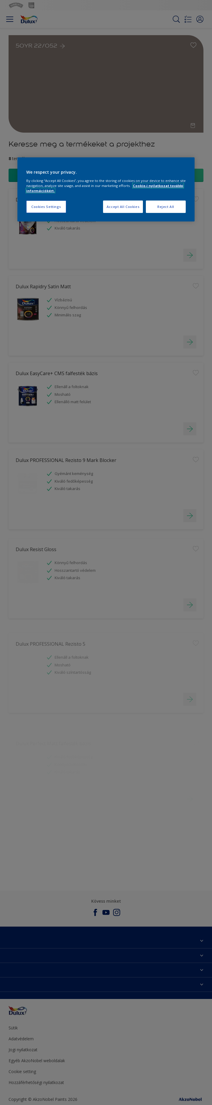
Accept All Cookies (123, 206)
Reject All (165, 206)
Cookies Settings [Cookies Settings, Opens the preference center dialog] (46, 206)
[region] (106, 189)
